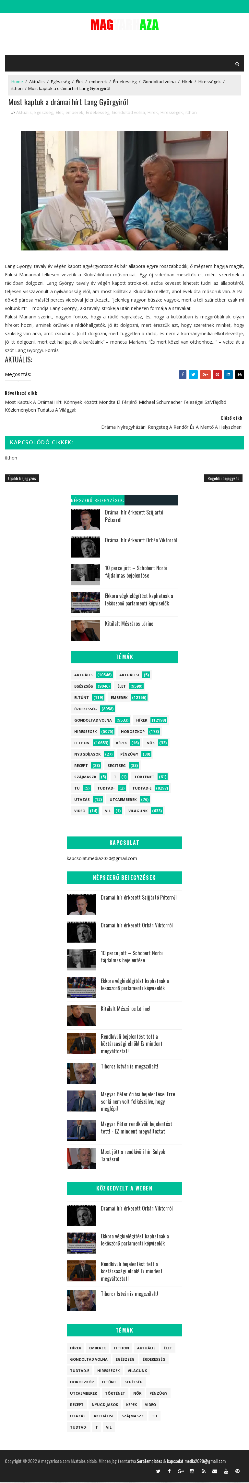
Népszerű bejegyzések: (97, 501)
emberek (98, 81)
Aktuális (37, 81)
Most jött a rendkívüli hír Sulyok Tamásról (133, 1156)
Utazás (82, 800)
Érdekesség (124, 81)
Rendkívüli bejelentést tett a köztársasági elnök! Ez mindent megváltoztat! (131, 1045)
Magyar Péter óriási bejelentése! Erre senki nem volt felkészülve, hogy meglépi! (138, 1102)
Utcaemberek (123, 800)
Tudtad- (105, 788)
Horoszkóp (133, 732)
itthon (17, 88)
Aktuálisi (129, 675)
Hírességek (209, 81)
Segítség (117, 766)
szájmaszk (85, 777)
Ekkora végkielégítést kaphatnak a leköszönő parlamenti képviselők (139, 600)
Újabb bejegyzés (22, 479)
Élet (79, 81)
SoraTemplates (149, 1461)
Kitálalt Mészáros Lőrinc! (130, 624)
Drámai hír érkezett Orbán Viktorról (141, 541)
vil (108, 811)
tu (77, 788)
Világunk (138, 811)
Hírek (187, 81)
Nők (151, 743)
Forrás (52, 351)
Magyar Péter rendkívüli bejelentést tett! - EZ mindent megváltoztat (136, 1128)
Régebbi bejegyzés (223, 479)
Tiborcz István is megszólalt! (129, 1067)
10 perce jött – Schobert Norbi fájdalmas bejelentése (136, 572)
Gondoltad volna (159, 81)
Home (17, 81)
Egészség (60, 81)
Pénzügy (129, 754)
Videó (79, 811)
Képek (121, 743)
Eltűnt (81, 698)
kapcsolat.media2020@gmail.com (196, 1461)
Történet (144, 777)
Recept (81, 766)
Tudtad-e (141, 788)
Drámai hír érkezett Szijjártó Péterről (134, 516)
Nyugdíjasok (87, 754)
